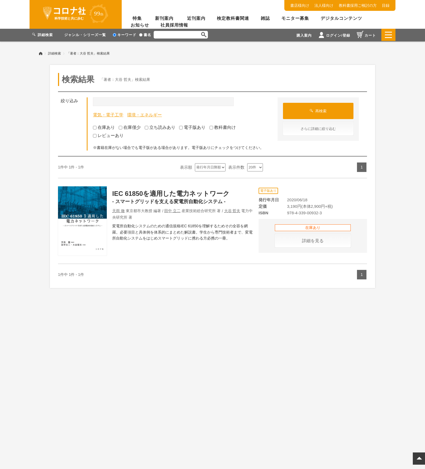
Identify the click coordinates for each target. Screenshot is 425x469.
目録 (385, 5)
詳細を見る (313, 240)
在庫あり (104, 126)
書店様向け (299, 5)
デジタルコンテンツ (341, 18)
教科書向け (223, 126)
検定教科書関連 (233, 18)
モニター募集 (295, 18)
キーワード (124, 35)
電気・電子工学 (108, 114)
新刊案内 (164, 18)
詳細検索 (54, 53)
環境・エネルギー (144, 114)
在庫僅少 (130, 126)
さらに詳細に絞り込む (318, 128)
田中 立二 (172, 210)
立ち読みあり (160, 126)
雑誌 (265, 18)
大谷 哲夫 (232, 210)
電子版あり (192, 126)
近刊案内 (196, 18)
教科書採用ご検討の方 (358, 5)
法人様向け (323, 5)
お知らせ (140, 25)
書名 (145, 35)
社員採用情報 (174, 25)
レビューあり (108, 135)
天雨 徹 (118, 210)
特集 (137, 18)
